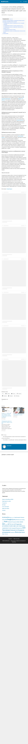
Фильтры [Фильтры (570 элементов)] (18, 732)
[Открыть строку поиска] (20, 1)
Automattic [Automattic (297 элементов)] (5, 717)
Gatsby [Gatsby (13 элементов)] (3, 719)
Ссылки (3, 710)
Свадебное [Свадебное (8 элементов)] (12, 732)
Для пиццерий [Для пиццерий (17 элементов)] (13, 728)
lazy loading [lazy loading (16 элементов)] (21, 719)
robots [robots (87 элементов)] (21, 722)
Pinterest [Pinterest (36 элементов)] (9, 722)
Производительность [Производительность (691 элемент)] (9, 730)
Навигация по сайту (6, 701)
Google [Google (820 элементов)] (9, 720)
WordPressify (4, 1)
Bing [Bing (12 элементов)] (10, 717)
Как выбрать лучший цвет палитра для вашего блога (14, 640)
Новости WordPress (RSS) (7, 699)
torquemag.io (9, 188)
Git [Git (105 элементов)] (6, 720)
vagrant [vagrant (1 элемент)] (6, 724)
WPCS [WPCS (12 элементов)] (13, 724)
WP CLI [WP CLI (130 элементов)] (10, 724)
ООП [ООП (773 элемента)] (23, 728)
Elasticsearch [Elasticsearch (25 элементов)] (17, 717)
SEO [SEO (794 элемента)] (3, 724)
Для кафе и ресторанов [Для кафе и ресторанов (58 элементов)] (17, 726)
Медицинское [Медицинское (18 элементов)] (19, 728)
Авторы (4, 705)
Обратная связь (5, 708)
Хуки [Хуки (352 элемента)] (23, 732)
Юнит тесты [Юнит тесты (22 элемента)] (5, 734)
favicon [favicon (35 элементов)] (22, 717)
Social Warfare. (20, 120)
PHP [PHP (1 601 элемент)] (5, 722)
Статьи (4, 635)
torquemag (9, 645)
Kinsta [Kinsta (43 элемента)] (17, 720)
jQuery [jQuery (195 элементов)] (14, 720)
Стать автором (5, 706)
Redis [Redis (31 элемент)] (18, 722)
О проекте (4, 703)
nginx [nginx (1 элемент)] (3, 722)
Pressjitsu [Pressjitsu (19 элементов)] (14, 722)
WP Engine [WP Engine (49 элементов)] (16, 724)
